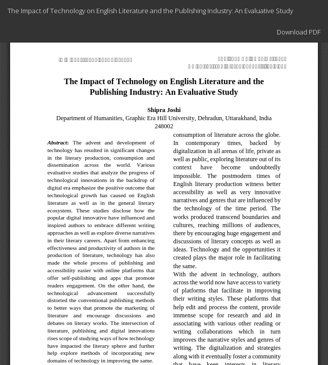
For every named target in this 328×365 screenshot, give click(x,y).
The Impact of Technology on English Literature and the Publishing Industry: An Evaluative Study (150, 10)
